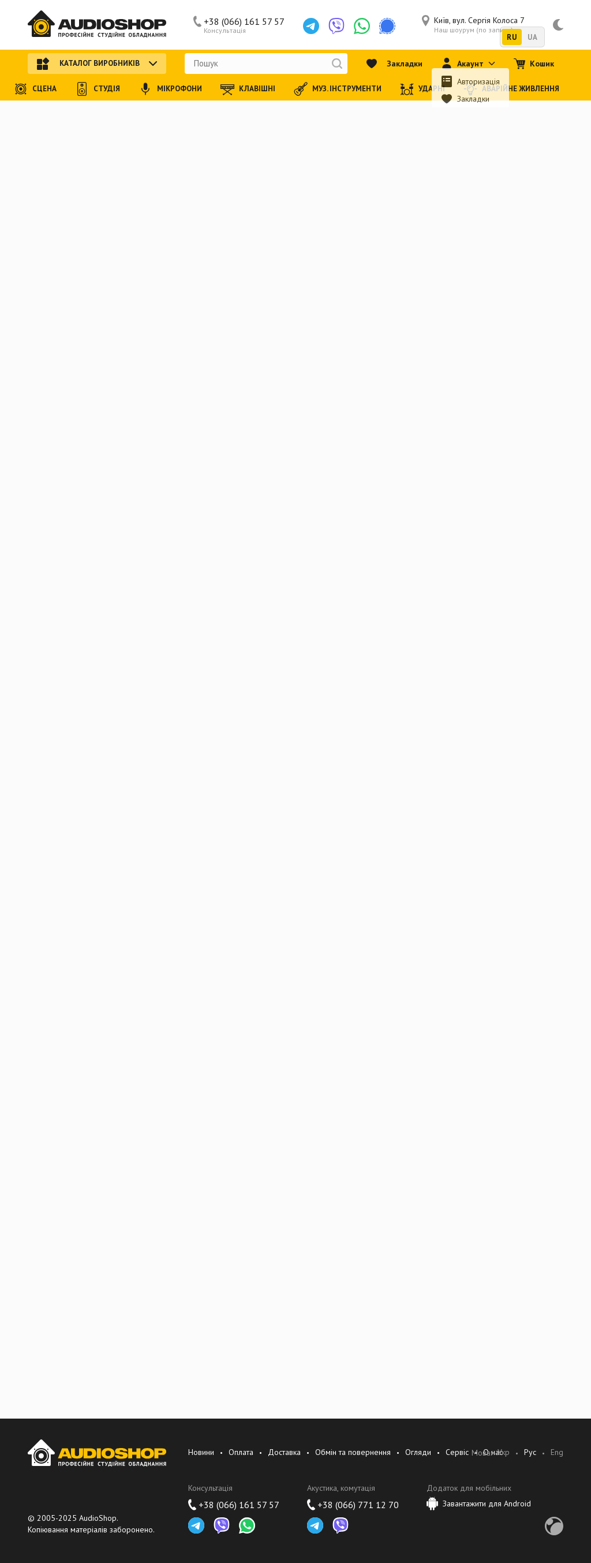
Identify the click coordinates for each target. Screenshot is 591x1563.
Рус (530, 1452)
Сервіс (457, 1452)
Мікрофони (170, 89)
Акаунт (468, 63)
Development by (554, 1526)
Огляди (418, 1452)
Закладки (394, 63)
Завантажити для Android (479, 1503)
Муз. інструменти (337, 89)
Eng (557, 1452)
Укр (504, 1452)
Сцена (35, 89)
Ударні (422, 89)
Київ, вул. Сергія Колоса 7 (473, 25)
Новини (201, 1452)
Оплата (241, 1452)
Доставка (284, 1452)
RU (512, 37)
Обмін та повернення (353, 1452)
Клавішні (247, 89)
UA (532, 37)
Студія (97, 89)
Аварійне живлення (511, 89)
